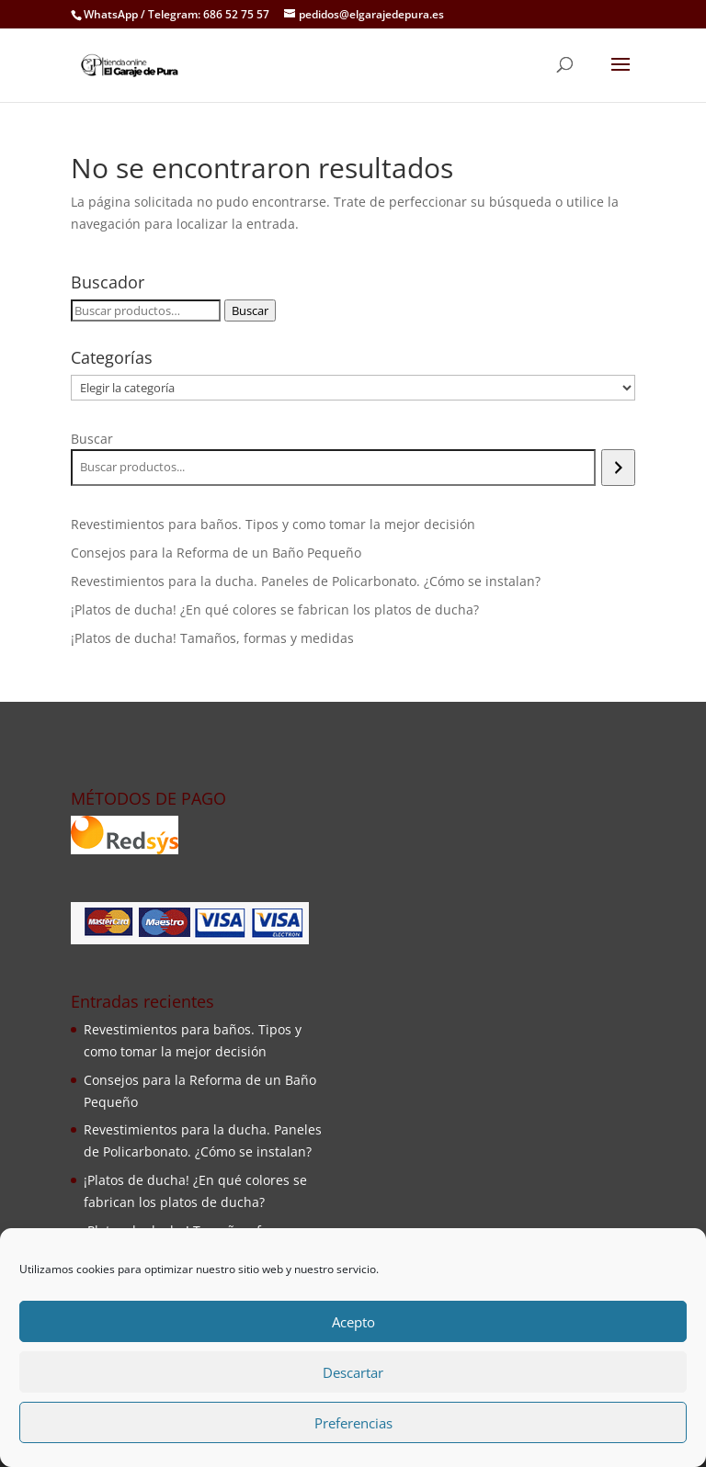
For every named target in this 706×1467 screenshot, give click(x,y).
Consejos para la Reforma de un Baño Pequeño (216, 552)
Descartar (353, 1372)
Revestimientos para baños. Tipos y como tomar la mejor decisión (273, 524)
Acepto (353, 1322)
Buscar (250, 310)
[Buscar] (618, 467)
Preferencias (353, 1423)
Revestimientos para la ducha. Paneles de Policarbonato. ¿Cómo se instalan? (306, 581)
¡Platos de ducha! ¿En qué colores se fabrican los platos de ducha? (275, 609)
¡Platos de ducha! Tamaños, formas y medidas (212, 638)
